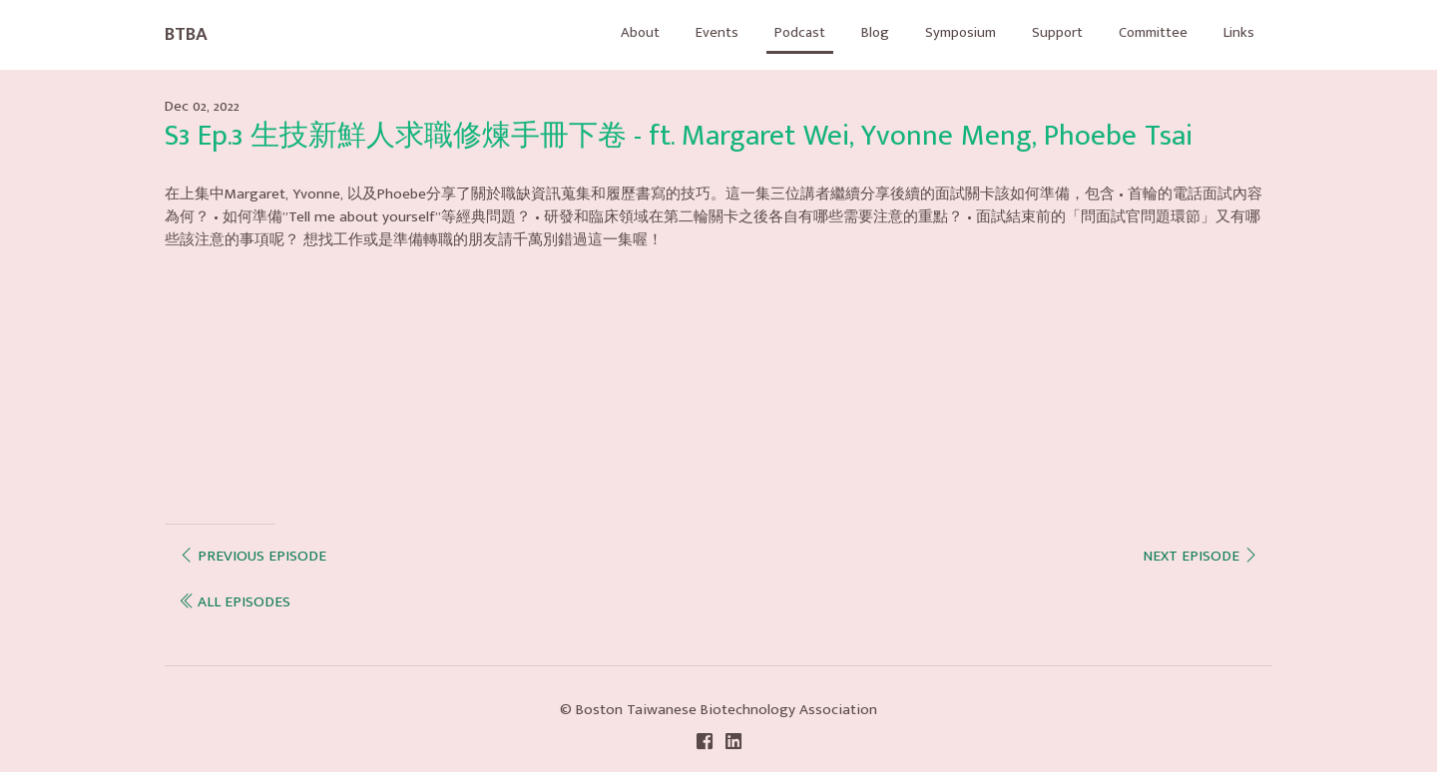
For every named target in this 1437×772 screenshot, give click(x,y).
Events (689, 33)
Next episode (1198, 556)
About (610, 33)
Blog (853, 33)
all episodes (236, 601)
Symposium (942, 33)
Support (1044, 33)
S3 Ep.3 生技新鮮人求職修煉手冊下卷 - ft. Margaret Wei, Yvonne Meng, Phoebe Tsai (679, 136)
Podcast (774, 33)
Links (1237, 33)
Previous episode (253, 556)
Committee (1146, 33)
